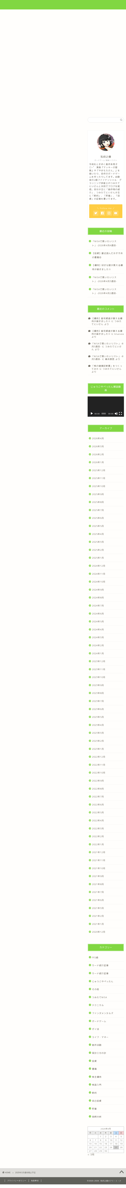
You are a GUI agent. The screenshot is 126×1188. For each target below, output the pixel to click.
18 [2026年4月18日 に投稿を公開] (116, 1143)
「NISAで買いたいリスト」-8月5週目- (107, 358)
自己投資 (97, 1100)
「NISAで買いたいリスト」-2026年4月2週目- (104, 291)
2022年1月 (98, 844)
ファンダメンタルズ (102, 1013)
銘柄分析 (97, 1116)
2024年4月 (98, 629)
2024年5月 (98, 621)
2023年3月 (98, 732)
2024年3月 (98, 637)
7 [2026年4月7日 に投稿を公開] (95, 1140)
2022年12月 (98, 756)
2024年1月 (98, 653)
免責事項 (35, 1181)
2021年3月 (98, 908)
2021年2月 (98, 915)
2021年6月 (98, 900)
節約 (94, 1092)
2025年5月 (98, 525)
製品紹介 (12, 67)
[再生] (91, 413)
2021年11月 (98, 860)
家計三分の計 (99, 1052)
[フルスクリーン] (120, 413)
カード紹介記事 (100, 965)
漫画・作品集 (95, 60)
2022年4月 (98, 820)
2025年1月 (98, 557)
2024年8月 (98, 597)
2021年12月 (98, 852)
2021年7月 (98, 892)
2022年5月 (98, 812)
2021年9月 (98, 876)
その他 (95, 989)
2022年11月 (98, 764)
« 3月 (91, 1154)
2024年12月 (98, 565)
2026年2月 (98, 454)
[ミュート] (116, 413)
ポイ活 (95, 1029)
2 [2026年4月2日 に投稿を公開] (105, 1136)
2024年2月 (98, 645)
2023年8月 (98, 693)
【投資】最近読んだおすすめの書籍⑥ (107, 255)
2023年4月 (98, 724)
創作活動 (97, 1044)
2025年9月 (98, 494)
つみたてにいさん (107, 348)
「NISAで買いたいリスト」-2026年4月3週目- (104, 279)
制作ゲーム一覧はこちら (63, 92)
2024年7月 (98, 605)
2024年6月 (98, 613)
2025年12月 (98, 470)
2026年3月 (98, 446)
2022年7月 (98, 796)
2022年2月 (98, 836)
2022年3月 (98, 828)
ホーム (11, 60)
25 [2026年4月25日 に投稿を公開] (116, 1147)
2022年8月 (98, 788)
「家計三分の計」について (63, 60)
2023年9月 (98, 685)
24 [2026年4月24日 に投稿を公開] (111, 1147)
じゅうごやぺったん (102, 981)
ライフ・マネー (100, 1037)
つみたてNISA (99, 997)
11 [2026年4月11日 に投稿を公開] (116, 1140)
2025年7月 (98, 510)
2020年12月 (98, 931)
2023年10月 (98, 677)
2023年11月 (98, 669)
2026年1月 (98, 462)
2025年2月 (98, 549)
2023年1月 (98, 748)
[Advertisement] (63, 33)
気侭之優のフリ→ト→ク (63, 4)
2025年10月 (98, 486)
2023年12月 (98, 661)
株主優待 (97, 1076)
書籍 (94, 1068)
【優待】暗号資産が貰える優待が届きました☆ (107, 320)
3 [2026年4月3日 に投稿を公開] (111, 1136)
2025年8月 (98, 502)
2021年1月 (98, 923)
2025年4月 (98, 533)
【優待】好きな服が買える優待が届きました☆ (107, 267)
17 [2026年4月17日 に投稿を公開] (111, 1143)
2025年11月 (98, 478)
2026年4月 (98, 438)
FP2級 (95, 957)
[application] (106, 406)
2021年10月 (98, 868)
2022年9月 (98, 780)
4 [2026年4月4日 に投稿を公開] (116, 1136)
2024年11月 (98, 573)
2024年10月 (98, 581)
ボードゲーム (99, 1021)
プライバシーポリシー (16, 1181)
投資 (94, 1060)
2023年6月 (98, 709)
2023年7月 (98, 701)
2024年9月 (98, 589)
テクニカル (98, 1005)
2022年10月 (98, 772)
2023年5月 (98, 716)
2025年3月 (98, 541)
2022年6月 (98, 804)
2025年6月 (98, 517)
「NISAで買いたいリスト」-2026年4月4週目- (104, 243)
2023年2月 (98, 740)
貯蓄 (94, 1108)
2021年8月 (98, 884)
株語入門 (97, 1084)
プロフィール (31, 60)
